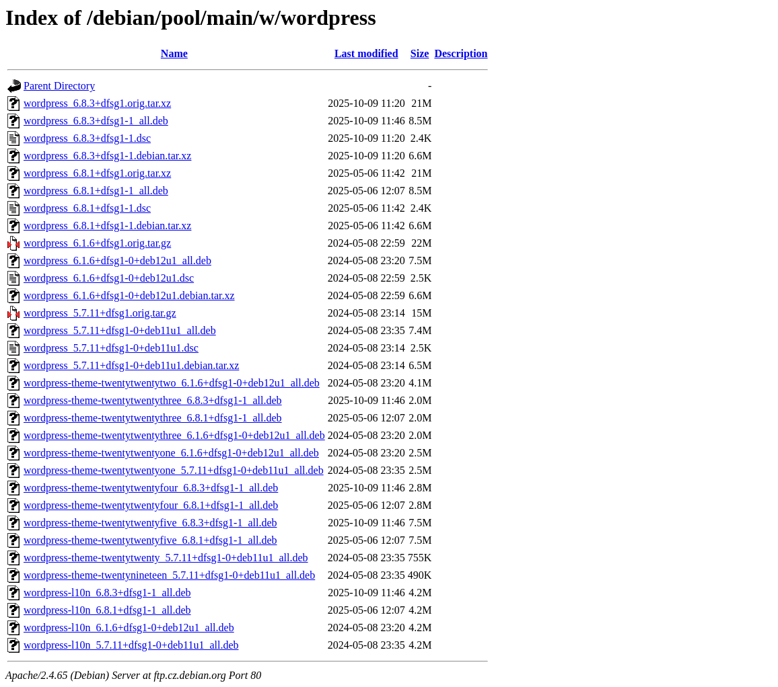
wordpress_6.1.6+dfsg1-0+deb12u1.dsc (109, 278)
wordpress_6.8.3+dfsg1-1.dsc (87, 138)
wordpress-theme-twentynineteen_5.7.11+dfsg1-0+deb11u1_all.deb (169, 575)
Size (420, 53)
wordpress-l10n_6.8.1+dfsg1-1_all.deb (107, 610)
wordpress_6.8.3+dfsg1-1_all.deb (96, 120)
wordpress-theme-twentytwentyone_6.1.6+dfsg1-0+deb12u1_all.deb (171, 452)
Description (460, 53)
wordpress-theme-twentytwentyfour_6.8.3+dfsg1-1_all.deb (151, 487)
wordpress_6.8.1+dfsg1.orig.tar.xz (97, 173)
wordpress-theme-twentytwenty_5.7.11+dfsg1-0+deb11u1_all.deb (166, 557)
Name (174, 53)
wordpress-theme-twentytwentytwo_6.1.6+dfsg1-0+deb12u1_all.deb (172, 383)
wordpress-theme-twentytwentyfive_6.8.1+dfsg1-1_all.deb (150, 540)
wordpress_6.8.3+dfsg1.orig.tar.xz (97, 103)
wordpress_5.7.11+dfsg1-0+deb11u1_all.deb (120, 330)
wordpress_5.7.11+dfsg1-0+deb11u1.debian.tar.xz (131, 365)
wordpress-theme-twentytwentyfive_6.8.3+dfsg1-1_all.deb (150, 522)
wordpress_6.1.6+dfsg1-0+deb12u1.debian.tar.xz (129, 295)
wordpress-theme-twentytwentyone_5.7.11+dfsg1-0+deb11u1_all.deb (174, 470)
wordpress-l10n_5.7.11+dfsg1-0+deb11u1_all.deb (131, 645)
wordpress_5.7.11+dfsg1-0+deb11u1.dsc (111, 348)
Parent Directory (59, 85)
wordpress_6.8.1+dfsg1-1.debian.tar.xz (107, 225)
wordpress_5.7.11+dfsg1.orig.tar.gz (100, 313)
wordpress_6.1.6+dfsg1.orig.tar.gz (97, 243)
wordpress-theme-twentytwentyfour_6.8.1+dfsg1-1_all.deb (151, 505)
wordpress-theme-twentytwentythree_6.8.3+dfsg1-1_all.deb (153, 400)
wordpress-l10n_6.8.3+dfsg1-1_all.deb (107, 592)
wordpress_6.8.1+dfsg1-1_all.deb (96, 190)
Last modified (366, 53)
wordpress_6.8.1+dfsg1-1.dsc (87, 208)
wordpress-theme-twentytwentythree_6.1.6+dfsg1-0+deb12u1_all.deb (174, 435)
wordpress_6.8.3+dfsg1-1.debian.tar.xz (107, 155)
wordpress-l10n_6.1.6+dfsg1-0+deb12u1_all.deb (129, 627)
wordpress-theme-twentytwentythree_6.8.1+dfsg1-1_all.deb (153, 417)
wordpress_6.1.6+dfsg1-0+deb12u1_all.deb (117, 260)
